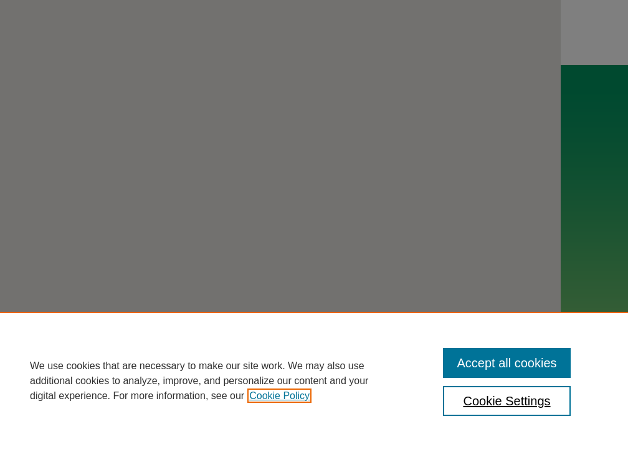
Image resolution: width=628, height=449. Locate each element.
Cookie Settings (506, 401)
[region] (314, 380)
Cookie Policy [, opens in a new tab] (279, 395)
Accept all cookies (506, 363)
